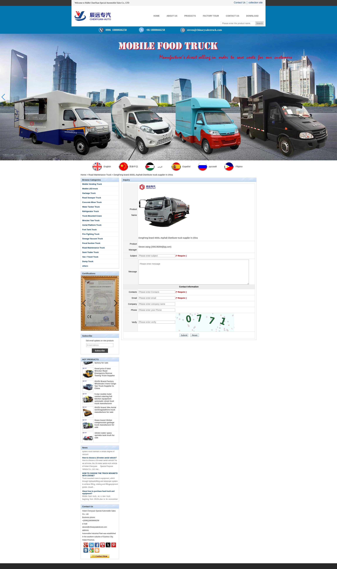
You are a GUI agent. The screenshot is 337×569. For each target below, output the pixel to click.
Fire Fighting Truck (90, 234)
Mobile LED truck (90, 189)
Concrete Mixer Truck (92, 202)
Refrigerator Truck (90, 211)
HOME (156, 16)
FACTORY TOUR (211, 16)
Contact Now (99, 556)
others (85, 266)
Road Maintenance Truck (99, 175)
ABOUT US (172, 16)
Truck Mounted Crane (92, 216)
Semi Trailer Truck (90, 252)
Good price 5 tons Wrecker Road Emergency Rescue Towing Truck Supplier (105, 373)
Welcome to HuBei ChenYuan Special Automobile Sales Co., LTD (102, 3)
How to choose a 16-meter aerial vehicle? (99, 459)
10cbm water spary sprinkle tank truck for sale (105, 436)
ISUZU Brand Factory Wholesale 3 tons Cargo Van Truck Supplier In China (105, 385)
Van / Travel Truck (90, 257)
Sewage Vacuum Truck (92, 239)
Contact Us (239, 2)
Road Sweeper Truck (91, 198)
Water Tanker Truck (91, 207)
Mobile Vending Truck (92, 184)
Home (83, 175)
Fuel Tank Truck (89, 229)
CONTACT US (232, 16)
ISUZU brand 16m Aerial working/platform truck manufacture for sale (105, 410)
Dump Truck (87, 261)
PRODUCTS (190, 16)
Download (252, 16)
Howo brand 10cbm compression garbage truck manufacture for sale (104, 424)
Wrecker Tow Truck (91, 220)
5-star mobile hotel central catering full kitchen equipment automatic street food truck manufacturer (104, 400)
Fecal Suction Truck (91, 243)
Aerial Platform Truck (91, 225)
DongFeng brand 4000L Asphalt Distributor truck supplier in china (168, 238)
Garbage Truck (89, 193)
